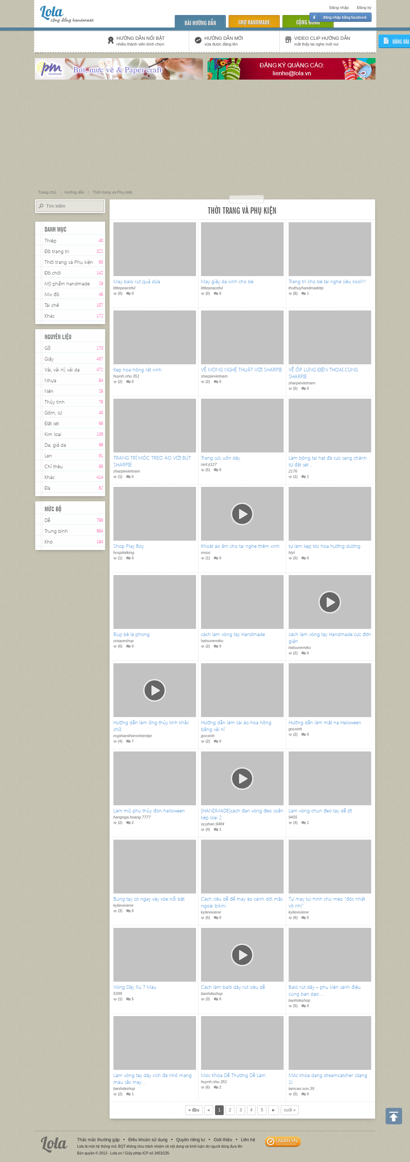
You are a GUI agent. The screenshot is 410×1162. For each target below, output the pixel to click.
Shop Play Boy (128, 545)
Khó (49, 541)
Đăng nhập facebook (340, 17)
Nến (49, 391)
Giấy (49, 358)
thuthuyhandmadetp (306, 288)
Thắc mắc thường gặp (98, 1139)
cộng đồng (308, 22)
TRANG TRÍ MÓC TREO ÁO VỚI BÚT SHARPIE (152, 461)
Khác (50, 315)
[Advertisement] (205, 135)
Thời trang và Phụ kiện (69, 263)
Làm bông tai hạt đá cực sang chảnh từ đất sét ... (328, 461)
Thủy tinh (55, 401)
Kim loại (53, 434)
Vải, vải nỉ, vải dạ (62, 369)
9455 (293, 817)
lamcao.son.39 (302, 1088)
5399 (117, 993)
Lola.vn (54, 1145)
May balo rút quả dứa (136, 281)
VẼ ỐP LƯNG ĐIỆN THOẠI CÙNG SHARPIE (323, 373)
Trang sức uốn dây (220, 457)
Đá (47, 487)
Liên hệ (248, 1139)
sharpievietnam (214, 376)
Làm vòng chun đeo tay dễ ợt (320, 810)
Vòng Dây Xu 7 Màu (135, 986)
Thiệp (50, 240)
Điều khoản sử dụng (147, 1139)
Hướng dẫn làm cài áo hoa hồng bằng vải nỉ (236, 725)
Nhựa (50, 380)
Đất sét (52, 423)
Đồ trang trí (57, 252)
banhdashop (212, 993)
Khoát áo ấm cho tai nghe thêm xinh (240, 545)
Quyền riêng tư (190, 1139)
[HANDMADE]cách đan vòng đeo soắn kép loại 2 (242, 814)
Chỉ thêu (54, 466)
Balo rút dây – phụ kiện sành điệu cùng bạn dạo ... (325, 990)
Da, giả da (55, 444)
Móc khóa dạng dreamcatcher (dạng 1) (328, 1078)
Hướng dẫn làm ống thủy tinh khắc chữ (151, 725)
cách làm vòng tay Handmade (233, 634)
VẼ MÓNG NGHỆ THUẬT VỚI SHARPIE (241, 369)
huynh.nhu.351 (126, 376)
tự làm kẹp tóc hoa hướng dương (324, 545)
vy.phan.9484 (212, 824)
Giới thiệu (223, 1139)
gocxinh (208, 736)
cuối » (289, 1110)
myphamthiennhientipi (132, 736)
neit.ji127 (209, 464)
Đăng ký (364, 7)
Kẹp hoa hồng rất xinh (137, 369)
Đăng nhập (339, 7)
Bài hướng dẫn (200, 22)
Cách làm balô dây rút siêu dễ (233, 986)
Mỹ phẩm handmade (67, 283)
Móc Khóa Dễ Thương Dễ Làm (233, 1075)
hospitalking (123, 552)
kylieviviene (123, 905)
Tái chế (52, 305)
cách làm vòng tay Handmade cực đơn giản (330, 637)
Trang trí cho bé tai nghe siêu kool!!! (327, 281)
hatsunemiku (212, 641)
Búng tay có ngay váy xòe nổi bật (149, 898)
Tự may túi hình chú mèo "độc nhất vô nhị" (327, 902)
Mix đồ (52, 294)
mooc (206, 552)
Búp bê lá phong (131, 634)
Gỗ (48, 348)
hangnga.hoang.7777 (132, 817)
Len (48, 455)
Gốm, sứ (53, 412)
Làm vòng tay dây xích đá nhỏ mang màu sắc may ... (152, 1078)
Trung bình (56, 530)
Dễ (47, 520)
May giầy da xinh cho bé (227, 281)
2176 (293, 471)
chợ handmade (254, 22)
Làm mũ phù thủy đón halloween (149, 810)
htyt (292, 552)
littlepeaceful (124, 288)
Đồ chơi (53, 272)
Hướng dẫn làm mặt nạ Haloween (325, 722)
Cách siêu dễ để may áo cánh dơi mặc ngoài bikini (242, 902)
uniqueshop (123, 641)
